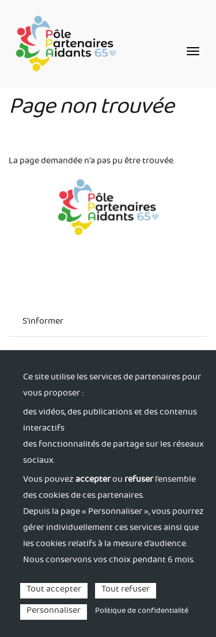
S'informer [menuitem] (42, 322)
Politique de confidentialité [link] (141, 612)
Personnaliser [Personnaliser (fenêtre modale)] (53, 612)
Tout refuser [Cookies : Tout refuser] (125, 590)
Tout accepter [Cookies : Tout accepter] (53, 590)
